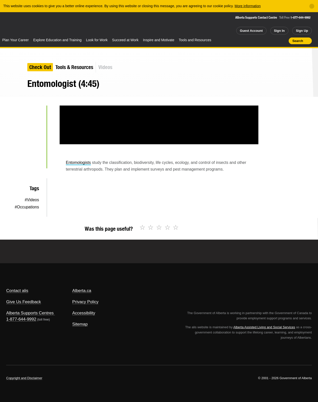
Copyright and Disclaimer (24, 378)
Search (297, 41)
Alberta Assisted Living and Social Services (264, 327)
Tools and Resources (195, 40)
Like (274, 40)
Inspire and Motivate (158, 40)
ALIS (53, 24)
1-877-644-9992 (300, 17)
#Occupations (27, 207)
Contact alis (17, 290)
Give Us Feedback (23, 301)
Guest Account (251, 31)
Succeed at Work (125, 40)
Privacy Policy (85, 301)
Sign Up (302, 31)
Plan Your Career (15, 40)
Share (257, 40)
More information (248, 6)
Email (34, 161)
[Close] (311, 6)
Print (283, 40)
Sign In (279, 31)
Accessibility (83, 313)
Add (266, 40)
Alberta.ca (81, 290)
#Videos (32, 200)
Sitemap (80, 324)
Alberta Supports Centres (30, 313)
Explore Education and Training (57, 40)
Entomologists (78, 162)
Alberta (19, 25)
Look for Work (97, 40)
